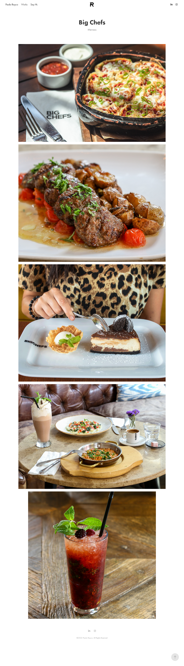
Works (24, 4)
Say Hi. (34, 4)
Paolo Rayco (11, 4)
